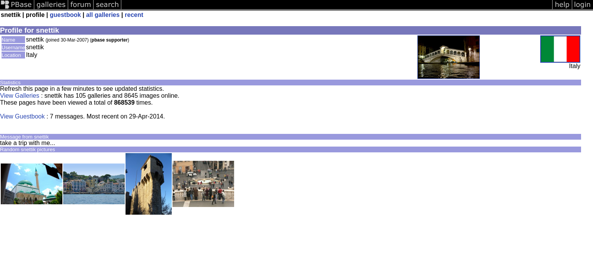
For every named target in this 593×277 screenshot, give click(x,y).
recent (134, 15)
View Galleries (19, 95)
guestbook (65, 15)
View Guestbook (22, 116)
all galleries (102, 15)
